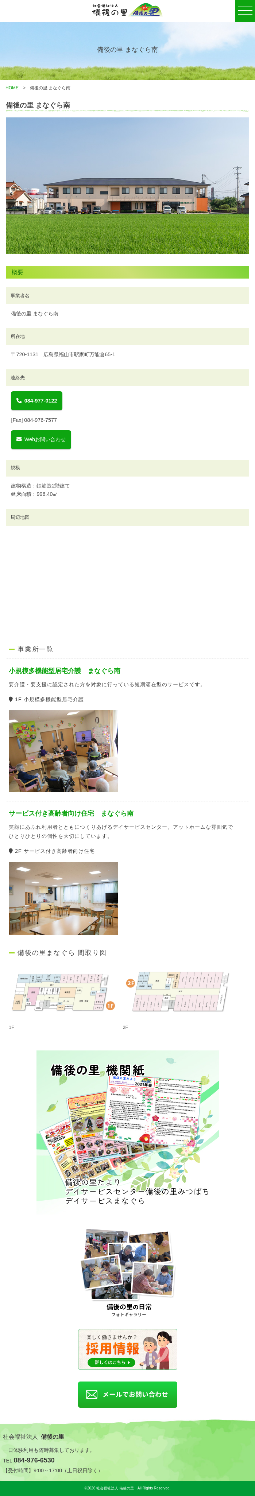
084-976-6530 (34, 1460)
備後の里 (52, 1437)
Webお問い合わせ (41, 439)
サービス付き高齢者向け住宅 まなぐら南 (71, 813)
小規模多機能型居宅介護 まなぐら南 (64, 671)
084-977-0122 (36, 401)
